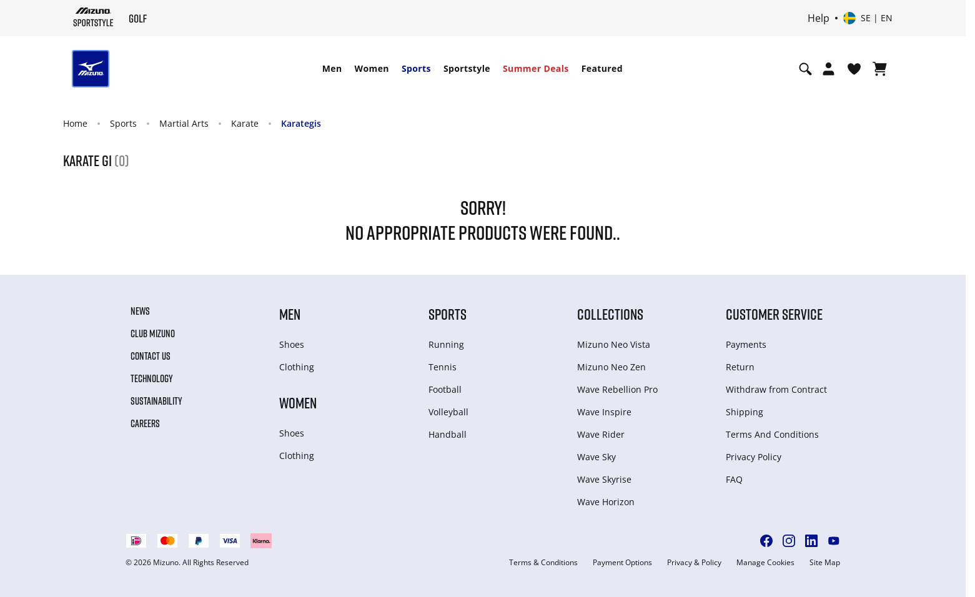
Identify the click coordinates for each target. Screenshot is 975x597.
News (140, 311)
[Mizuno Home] (93, 17)
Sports (416, 68)
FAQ (734, 479)
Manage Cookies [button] (765, 562)
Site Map (824, 562)
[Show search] (805, 68)
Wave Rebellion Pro (617, 389)
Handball (447, 434)
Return (740, 367)
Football (445, 389)
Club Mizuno (153, 333)
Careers (145, 423)
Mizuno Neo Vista (613, 344)
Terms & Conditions (543, 562)
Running (446, 344)
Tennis (442, 367)
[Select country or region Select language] (868, 18)
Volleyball (448, 412)
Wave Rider (601, 434)
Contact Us (151, 356)
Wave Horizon (606, 502)
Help (818, 18)
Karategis (301, 123)
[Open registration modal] (828, 68)
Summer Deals (536, 68)
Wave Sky (596, 457)
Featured (602, 68)
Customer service (774, 314)
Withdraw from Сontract (776, 389)
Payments (746, 344)
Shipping (744, 412)
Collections (610, 314)
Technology (152, 378)
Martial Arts (184, 123)
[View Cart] (880, 68)
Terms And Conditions (772, 434)
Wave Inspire (604, 412)
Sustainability (156, 401)
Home (75, 123)
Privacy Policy (753, 457)
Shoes (291, 344)
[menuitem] (332, 68)
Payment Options (622, 562)
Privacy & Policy (694, 562)
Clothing (296, 367)
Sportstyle (466, 68)
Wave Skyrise (604, 479)
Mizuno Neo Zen (611, 367)
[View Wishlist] (854, 68)
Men (332, 68)
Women (372, 68)
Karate (245, 123)
